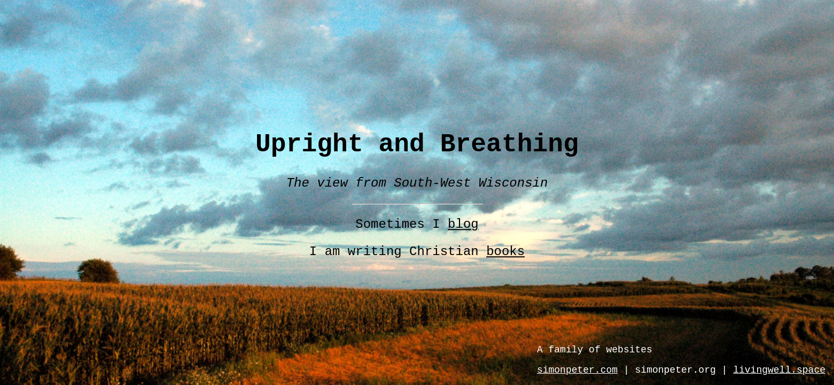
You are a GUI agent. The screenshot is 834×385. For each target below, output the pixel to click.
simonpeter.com (577, 370)
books (505, 252)
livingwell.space (779, 370)
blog (463, 225)
